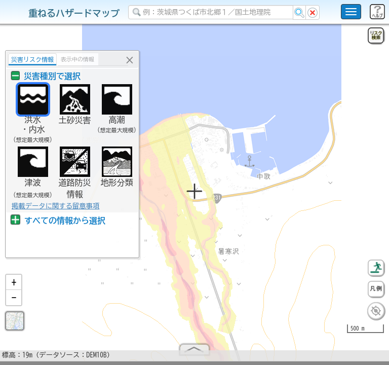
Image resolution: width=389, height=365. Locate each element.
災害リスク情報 (32, 59)
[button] (13, 286)
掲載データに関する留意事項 (55, 205)
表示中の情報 (77, 59)
